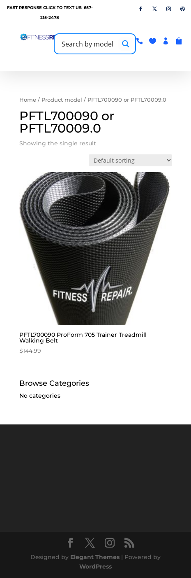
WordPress (95, 566)
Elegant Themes (95, 557)
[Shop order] (130, 160)
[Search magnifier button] (125, 44)
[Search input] (88, 43)
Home (27, 100)
